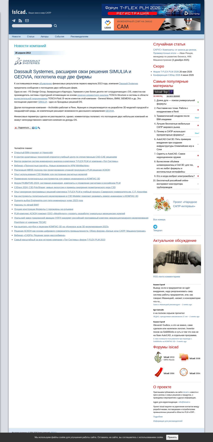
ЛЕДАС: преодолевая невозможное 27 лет (170, 317)
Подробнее (158, 417)
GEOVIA (109, 111)
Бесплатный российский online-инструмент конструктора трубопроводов (173, 184)
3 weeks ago (182, 341)
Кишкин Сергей (159, 285)
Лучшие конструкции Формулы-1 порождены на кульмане (43, 209)
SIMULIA (42, 102)
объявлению (45, 83)
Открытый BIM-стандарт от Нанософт (33, 152)
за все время (173, 96)
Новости (16, 36)
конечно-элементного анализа (92, 95)
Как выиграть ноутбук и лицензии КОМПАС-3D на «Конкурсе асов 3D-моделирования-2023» (61, 226)
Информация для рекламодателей (167, 421)
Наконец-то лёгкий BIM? (26, 205)
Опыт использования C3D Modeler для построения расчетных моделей (50, 174)
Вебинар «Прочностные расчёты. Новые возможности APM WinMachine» (51, 165)
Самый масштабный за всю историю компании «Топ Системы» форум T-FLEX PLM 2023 (59, 239)
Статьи (30, 36)
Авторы (44, 36)
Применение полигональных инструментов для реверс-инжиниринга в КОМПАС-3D (57, 178)
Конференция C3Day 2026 (166, 75)
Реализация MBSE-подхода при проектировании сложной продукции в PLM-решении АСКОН (62, 170)
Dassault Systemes (128, 83)
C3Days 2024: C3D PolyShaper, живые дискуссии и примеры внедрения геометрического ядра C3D (65, 187)
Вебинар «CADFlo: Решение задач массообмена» (39, 235)
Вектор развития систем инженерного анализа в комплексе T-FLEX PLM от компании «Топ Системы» (66, 161)
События (59, 36)
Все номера (159, 219)
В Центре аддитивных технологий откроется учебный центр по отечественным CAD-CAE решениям (65, 157)
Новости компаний (30, 46)
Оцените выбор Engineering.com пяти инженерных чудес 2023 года (48, 200)
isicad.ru (186, 392)
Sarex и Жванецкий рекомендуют (167, 305)
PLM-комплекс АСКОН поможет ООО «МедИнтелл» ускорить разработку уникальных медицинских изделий (69, 213)
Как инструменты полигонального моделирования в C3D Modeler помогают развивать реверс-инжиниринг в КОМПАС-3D (76, 196)
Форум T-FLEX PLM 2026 (166, 71)
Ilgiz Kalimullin (158, 310)
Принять (172, 437)
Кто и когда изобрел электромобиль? (176, 176)
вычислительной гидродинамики (31, 98)
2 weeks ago (187, 305)
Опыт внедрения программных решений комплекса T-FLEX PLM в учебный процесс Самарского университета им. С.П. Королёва (80, 191)
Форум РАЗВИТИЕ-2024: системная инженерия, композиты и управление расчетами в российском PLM (67, 183)
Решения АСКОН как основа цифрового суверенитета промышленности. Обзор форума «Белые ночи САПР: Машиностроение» (80, 231)
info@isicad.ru (184, 402)
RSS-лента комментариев (166, 276)
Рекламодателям (79, 36)
